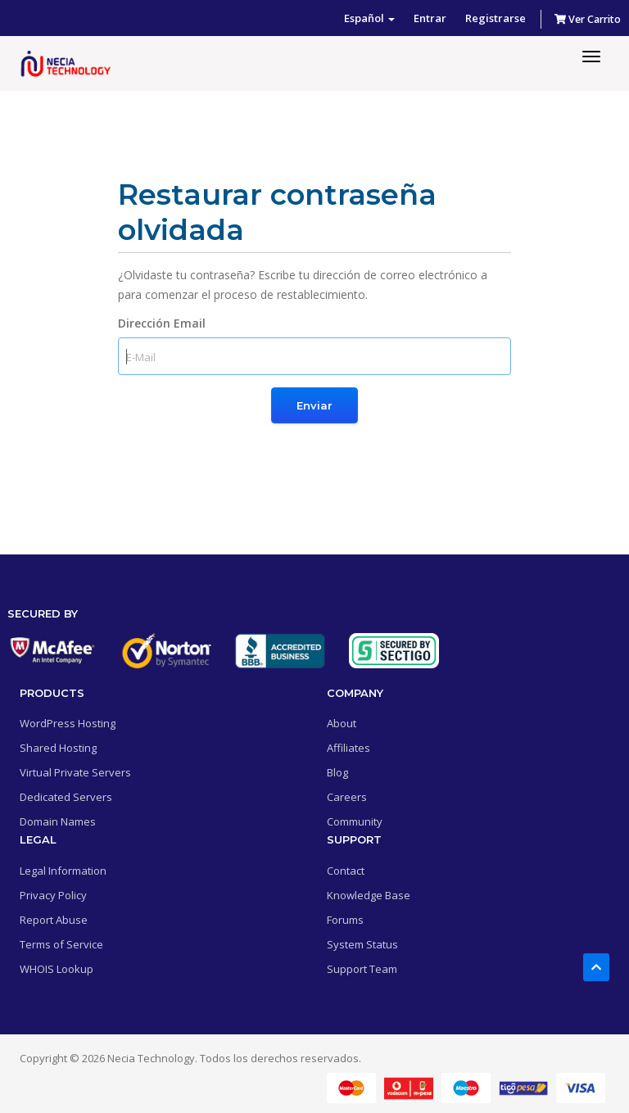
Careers (347, 797)
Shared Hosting (58, 747)
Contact (345, 870)
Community (354, 821)
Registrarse (495, 18)
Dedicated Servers (66, 797)
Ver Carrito (587, 19)
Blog (337, 772)
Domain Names (58, 821)
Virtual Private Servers (75, 772)
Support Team (362, 968)
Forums (345, 919)
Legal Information (63, 870)
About (341, 723)
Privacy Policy (53, 895)
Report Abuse (54, 919)
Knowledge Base (368, 895)
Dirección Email (162, 323)
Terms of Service (61, 944)
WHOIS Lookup (56, 968)
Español (369, 18)
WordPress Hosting (67, 723)
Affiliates (348, 747)
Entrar (430, 18)
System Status (362, 944)
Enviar (314, 405)
